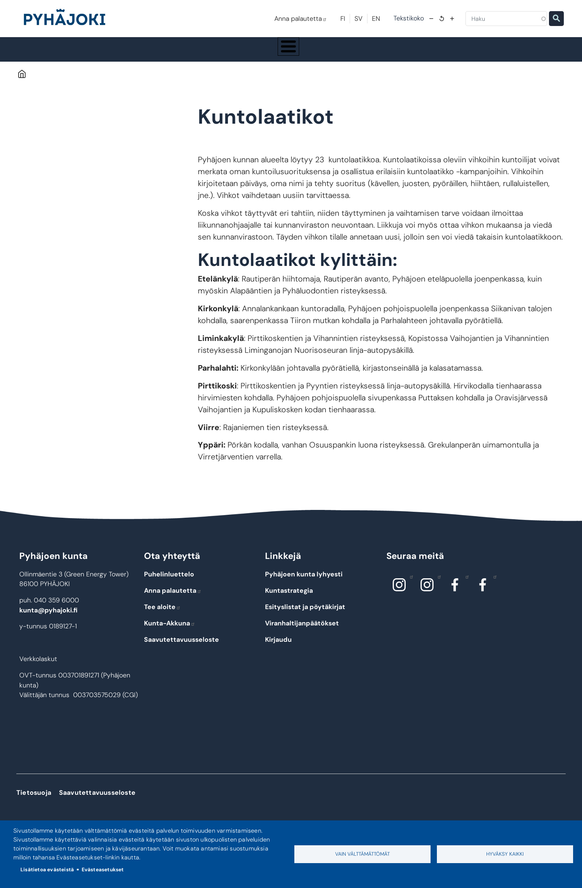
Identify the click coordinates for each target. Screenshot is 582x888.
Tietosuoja (33, 800)
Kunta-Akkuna (169, 630)
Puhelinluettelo (169, 581)
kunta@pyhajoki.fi (48, 617)
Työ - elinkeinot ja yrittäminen (461, 53)
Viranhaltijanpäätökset (302, 630)
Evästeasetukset (103, 869)
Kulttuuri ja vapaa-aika (382, 53)
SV (358, 18)
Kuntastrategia (289, 597)
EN (376, 18)
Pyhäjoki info (94, 53)
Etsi (556, 18)
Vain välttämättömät (362, 854)
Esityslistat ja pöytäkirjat (305, 613)
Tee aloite (162, 613)
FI (342, 18)
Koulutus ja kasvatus (236, 53)
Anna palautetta (300, 18)
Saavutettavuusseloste (181, 646)
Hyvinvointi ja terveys (308, 53)
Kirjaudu (278, 646)
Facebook (465, 583)
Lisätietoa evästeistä (47, 869)
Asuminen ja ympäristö (163, 53)
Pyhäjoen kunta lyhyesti (304, 581)
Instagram (410, 583)
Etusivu (21, 80)
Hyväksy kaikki (505, 854)
